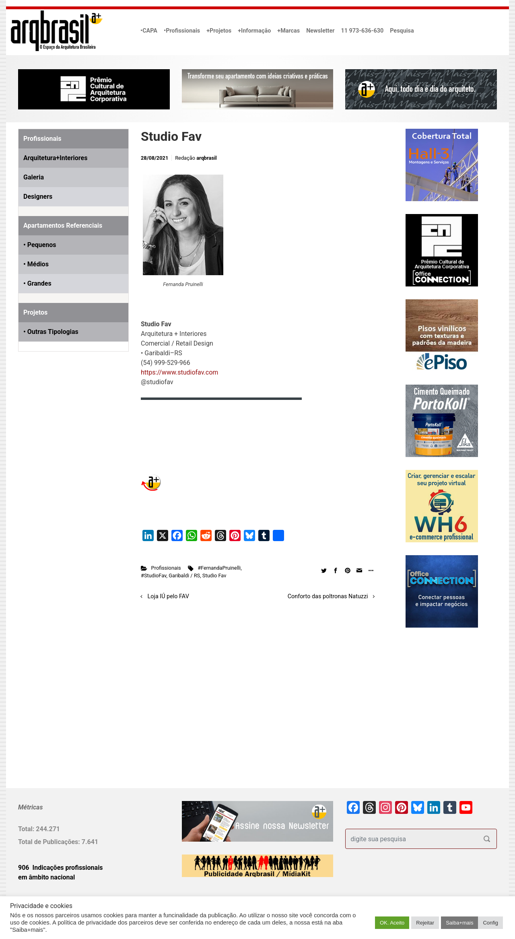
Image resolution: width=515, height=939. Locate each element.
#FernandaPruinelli (219, 568)
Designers (37, 196)
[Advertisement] (68, 449)
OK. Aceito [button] (392, 923)
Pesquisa (402, 30)
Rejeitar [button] (425, 923)
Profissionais (166, 568)
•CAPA (148, 30)
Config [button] (490, 923)
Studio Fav (214, 575)
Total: (27, 829)
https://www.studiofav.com (179, 372)
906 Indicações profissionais (60, 867)
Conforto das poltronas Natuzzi (328, 596)
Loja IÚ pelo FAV (168, 596)
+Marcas (288, 30)
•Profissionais (182, 30)
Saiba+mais (459, 923)
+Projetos (218, 30)
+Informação (254, 30)
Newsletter (320, 30)
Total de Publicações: (50, 842)
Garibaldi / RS (184, 575)
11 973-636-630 (362, 30)
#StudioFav (154, 575)
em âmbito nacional (46, 877)
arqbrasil (206, 158)
